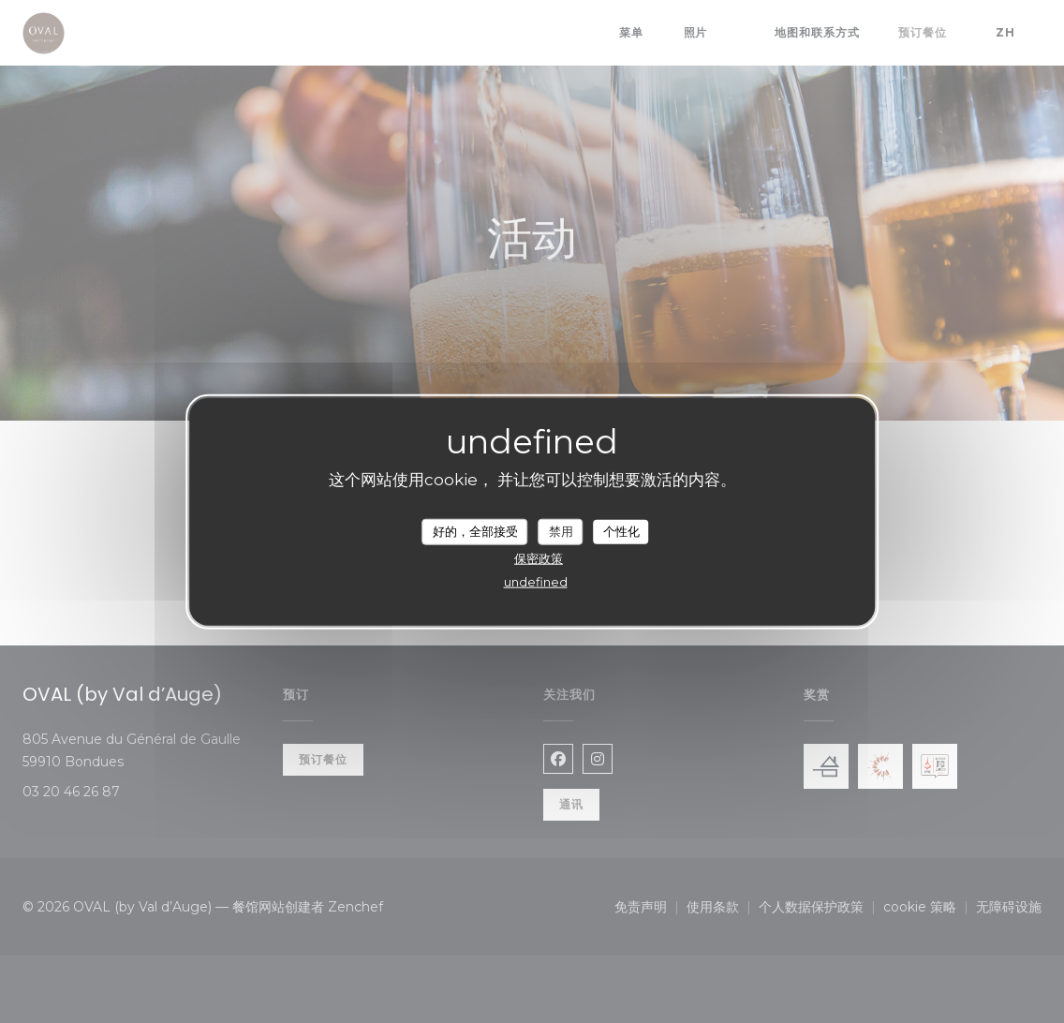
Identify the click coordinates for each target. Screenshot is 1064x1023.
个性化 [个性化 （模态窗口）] (621, 531)
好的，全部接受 (475, 531)
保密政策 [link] (538, 557)
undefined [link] (536, 580)
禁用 (561, 531)
